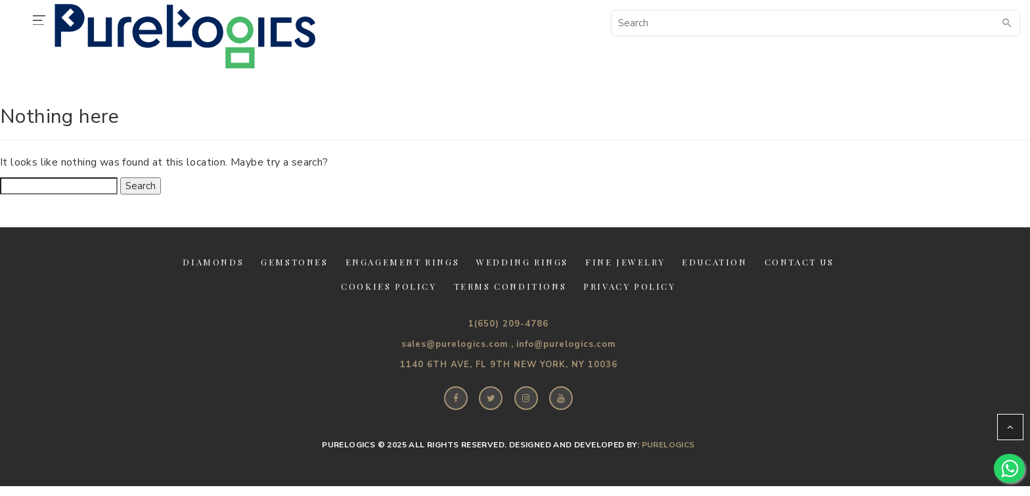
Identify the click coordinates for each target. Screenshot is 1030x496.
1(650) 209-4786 (508, 324)
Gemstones (294, 261)
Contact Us (799, 261)
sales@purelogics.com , (457, 344)
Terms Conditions (510, 286)
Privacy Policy (629, 286)
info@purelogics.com (566, 344)
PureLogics (668, 445)
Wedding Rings (522, 261)
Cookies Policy (388, 286)
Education (714, 261)
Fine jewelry (625, 261)
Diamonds (213, 261)
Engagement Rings (403, 261)
